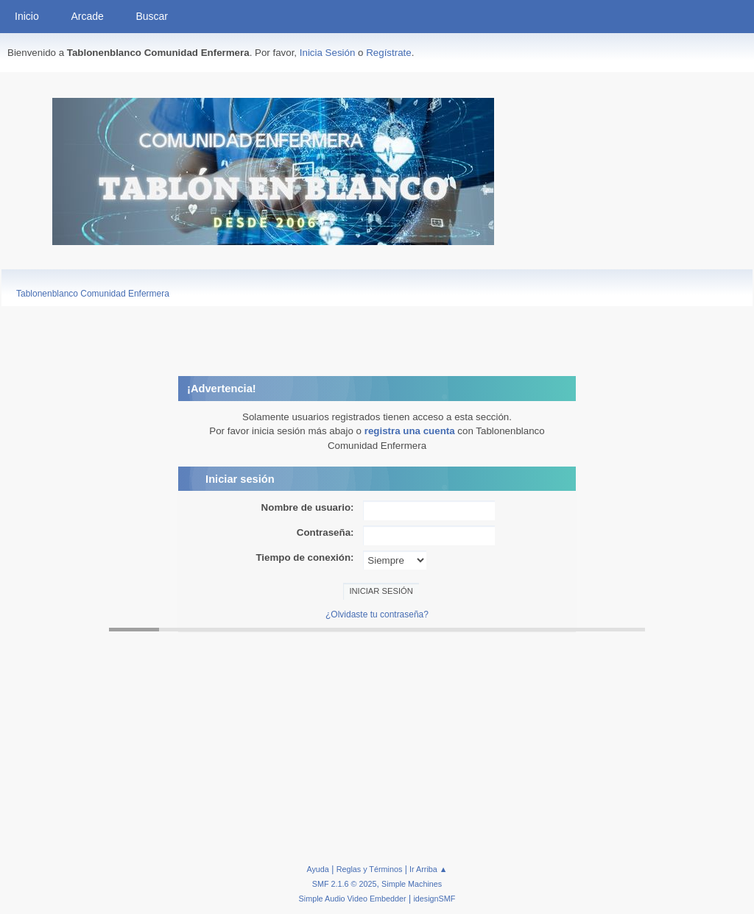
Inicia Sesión (328, 52)
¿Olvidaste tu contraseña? (377, 614)
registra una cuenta (409, 430)
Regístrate (389, 52)
